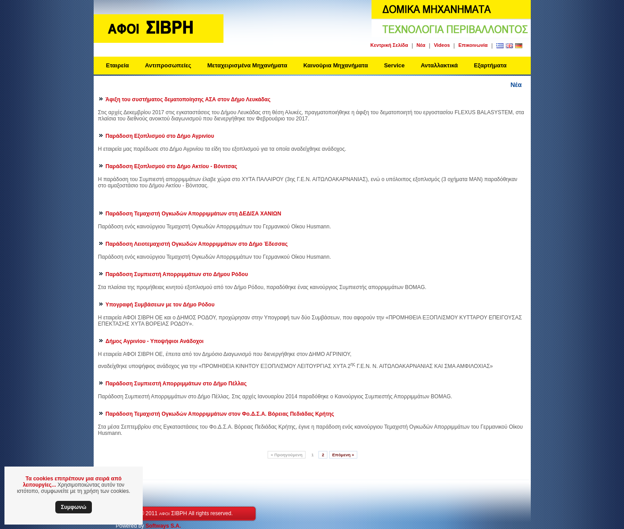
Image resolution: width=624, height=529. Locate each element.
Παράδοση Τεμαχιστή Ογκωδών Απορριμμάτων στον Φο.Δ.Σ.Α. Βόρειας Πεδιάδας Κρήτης (220, 414)
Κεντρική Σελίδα (389, 45)
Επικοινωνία (473, 45)
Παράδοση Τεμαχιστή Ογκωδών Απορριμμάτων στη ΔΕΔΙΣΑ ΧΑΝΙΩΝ (193, 214)
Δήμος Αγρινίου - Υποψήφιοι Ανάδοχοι (155, 341)
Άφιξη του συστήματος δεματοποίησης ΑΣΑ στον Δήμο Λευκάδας (188, 99)
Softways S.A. (163, 526)
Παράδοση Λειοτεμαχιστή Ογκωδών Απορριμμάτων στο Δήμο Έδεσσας (197, 244)
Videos (442, 45)
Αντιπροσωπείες (168, 65)
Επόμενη (343, 454)
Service (394, 65)
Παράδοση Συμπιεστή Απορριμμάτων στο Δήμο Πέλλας (176, 383)
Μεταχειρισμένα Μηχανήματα (247, 65)
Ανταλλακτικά (439, 65)
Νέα (421, 45)
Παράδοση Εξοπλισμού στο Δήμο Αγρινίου (160, 136)
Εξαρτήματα (490, 65)
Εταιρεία (117, 65)
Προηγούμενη (286, 454)
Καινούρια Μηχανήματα (335, 65)
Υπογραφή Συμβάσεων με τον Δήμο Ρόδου (160, 305)
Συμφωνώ (73, 507)
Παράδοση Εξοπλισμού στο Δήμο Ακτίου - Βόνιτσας (171, 166)
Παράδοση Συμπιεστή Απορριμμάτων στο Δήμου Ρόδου (177, 274)
